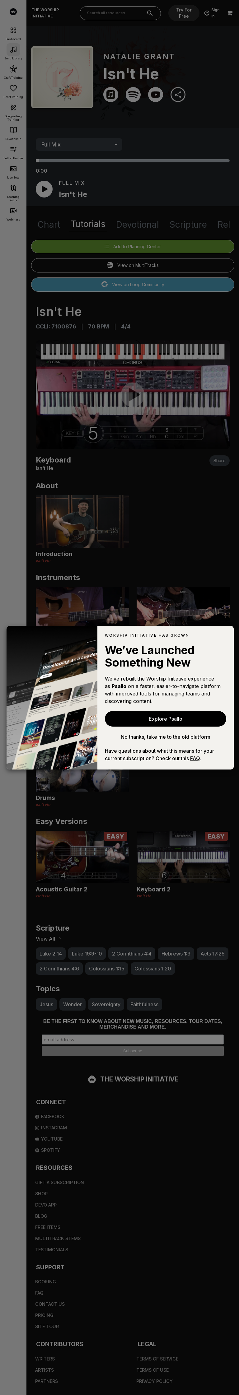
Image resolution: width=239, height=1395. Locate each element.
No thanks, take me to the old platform (165, 737)
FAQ (195, 758)
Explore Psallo (165, 719)
